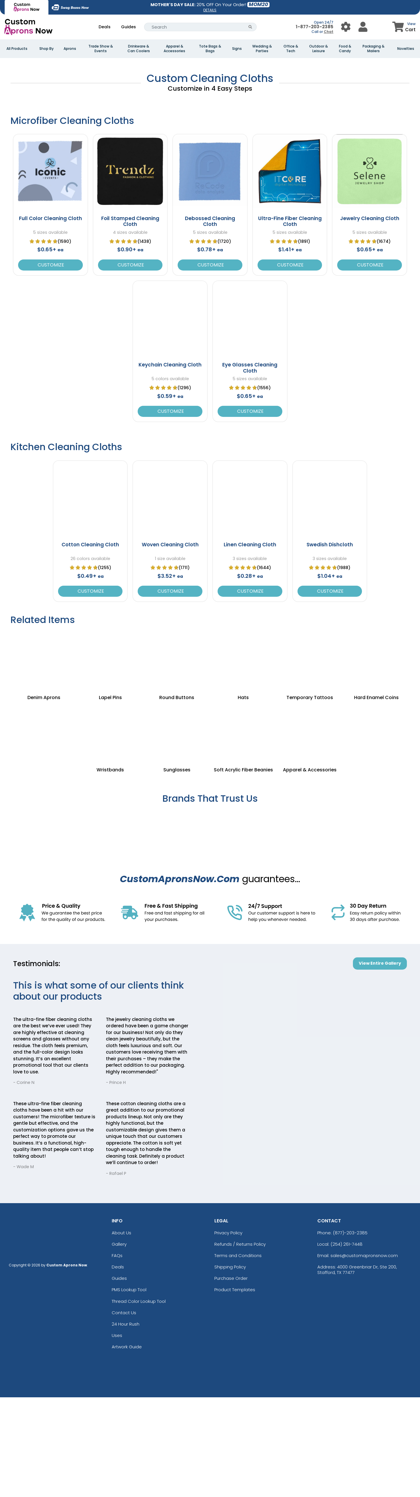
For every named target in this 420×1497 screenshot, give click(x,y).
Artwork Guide (127, 1447)
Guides (128, 27)
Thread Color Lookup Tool (139, 1401)
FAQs (117, 1355)
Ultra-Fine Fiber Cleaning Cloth (290, 321)
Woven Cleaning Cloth (170, 644)
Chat (328, 31)
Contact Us (124, 1412)
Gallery (119, 1344)
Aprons (70, 48)
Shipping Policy (230, 1366)
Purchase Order (231, 1378)
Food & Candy (345, 48)
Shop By (46, 48)
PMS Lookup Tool (129, 1390)
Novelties (405, 48)
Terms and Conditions (238, 1355)
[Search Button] (250, 27)
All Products (16, 48)
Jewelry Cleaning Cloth (369, 318)
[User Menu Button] (345, 27)
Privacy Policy (228, 1332)
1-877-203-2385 (314, 27)
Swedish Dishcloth (330, 644)
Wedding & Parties (262, 48)
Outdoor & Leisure (318, 48)
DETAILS (209, 10)
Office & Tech (291, 48)
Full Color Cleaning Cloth (50, 318)
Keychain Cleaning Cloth (170, 464)
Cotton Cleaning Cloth (90, 644)
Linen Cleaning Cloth (250, 644)
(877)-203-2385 (350, 1332)
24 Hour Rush (125, 1424)
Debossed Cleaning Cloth (210, 321)
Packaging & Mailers (373, 48)
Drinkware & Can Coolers (138, 48)
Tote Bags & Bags (210, 48)
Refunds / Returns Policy (240, 1344)
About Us (121, 1332)
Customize (50, 364)
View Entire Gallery (380, 1063)
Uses (117, 1435)
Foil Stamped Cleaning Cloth (130, 321)
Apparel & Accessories (174, 48)
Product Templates (234, 1390)
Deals (105, 27)
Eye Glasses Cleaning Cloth (249, 467)
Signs (237, 48)
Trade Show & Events (100, 48)
